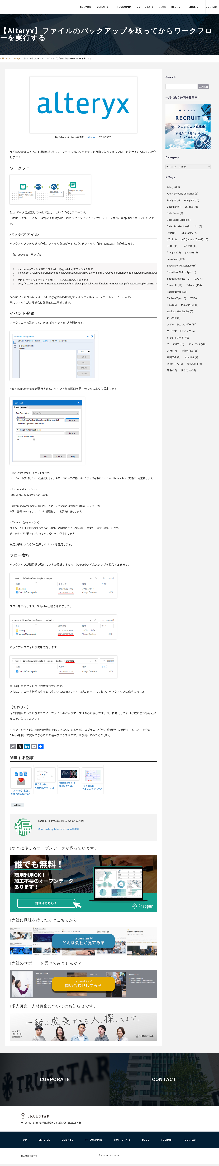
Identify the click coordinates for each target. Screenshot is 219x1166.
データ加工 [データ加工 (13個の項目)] (175, 344)
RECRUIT (163, 7)
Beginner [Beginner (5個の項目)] (173, 206)
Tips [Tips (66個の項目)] (172, 305)
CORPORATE (131, 7)
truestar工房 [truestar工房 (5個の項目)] (189, 305)
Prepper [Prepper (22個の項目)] (174, 252)
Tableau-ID (5, 58)
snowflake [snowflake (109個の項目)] (176, 259)
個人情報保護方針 (29, 1158)
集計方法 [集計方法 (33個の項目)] (188, 370)
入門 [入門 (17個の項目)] (172, 350)
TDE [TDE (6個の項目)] (194, 298)
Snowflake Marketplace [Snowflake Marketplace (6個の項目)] (181, 265)
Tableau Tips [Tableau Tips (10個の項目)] (176, 298)
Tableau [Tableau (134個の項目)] (194, 285)
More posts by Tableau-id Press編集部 (58, 829)
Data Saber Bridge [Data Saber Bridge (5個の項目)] (179, 219)
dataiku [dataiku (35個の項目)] (191, 206)
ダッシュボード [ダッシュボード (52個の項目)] (178, 337)
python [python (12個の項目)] (191, 252)
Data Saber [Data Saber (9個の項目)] (175, 213)
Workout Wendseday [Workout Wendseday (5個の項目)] (180, 311)
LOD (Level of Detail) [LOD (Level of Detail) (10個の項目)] (194, 239)
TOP (24, 1142)
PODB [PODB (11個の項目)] (172, 246)
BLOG (148, 7)
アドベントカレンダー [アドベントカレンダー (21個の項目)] (181, 324)
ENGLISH (180, 7)
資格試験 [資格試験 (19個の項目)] (194, 363)
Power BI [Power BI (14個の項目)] (190, 246)
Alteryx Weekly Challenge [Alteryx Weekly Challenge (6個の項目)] (182, 193)
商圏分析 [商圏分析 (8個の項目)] (173, 357)
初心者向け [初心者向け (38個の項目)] (189, 350)
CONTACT (205, 7)
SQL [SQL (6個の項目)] (198, 278)
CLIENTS (88, 7)
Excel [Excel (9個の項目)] (171, 233)
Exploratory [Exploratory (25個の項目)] (189, 233)
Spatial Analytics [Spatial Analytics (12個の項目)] (178, 278)
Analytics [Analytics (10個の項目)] (191, 200)
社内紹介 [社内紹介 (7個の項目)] (191, 357)
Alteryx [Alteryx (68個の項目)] (173, 187)
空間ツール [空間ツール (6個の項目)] (175, 363)
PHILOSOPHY (108, 7)
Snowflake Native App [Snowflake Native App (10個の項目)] (181, 272)
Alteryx (16, 58)
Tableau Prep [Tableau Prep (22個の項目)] (177, 291)
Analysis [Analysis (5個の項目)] (173, 200)
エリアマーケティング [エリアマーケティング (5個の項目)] (181, 331)
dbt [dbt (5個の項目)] (198, 226)
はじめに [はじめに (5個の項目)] (173, 318)
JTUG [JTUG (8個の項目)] (172, 239)
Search (203, 86)
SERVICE (72, 7)
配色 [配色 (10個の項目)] (172, 370)
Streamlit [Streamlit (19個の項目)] (174, 285)
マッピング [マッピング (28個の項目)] (197, 344)
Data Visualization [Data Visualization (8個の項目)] (178, 226)
